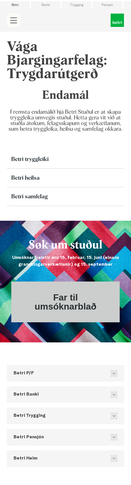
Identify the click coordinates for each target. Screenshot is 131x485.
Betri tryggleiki (30, 159)
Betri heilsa (25, 178)
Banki (46, 5)
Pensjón (107, 5)
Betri (15, 5)
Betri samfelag (29, 196)
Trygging (76, 5)
